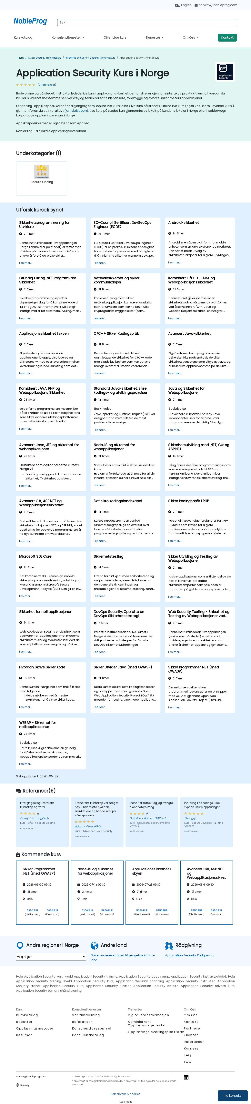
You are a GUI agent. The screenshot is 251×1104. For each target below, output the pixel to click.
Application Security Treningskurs (139, 57)
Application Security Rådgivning (189, 955)
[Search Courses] (147, 22)
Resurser (24, 1035)
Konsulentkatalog (88, 1035)
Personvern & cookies (125, 1094)
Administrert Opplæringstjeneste (146, 1024)
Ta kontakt (232, 1095)
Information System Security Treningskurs (90, 57)
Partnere (192, 1028)
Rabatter (24, 1022)
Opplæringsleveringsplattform (156, 1032)
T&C (187, 1062)
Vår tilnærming (86, 1015)
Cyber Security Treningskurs (44, 57)
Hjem (21, 57)
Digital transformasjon (148, 1015)
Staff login (125, 1101)
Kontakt (227, 37)
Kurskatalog (23, 37)
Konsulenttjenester (67, 37)
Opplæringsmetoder (35, 1028)
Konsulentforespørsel (91, 1028)
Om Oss (189, 37)
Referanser (82, 1022)
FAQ (187, 1055)
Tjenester (153, 37)
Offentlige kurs (115, 37)
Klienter (191, 1035)
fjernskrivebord (76, 110)
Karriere (191, 1048)
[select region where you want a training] (51, 957)
